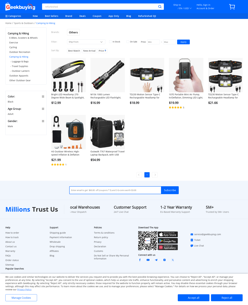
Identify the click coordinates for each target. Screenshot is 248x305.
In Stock (114, 41)
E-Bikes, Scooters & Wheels (23, 37)
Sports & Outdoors (24, 23)
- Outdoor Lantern (20, 70)
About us (10, 241)
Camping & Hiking (18, 56)
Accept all (193, 297)
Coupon (97, 16)
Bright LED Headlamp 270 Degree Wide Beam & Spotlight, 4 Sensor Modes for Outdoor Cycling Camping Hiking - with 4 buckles (68, 96)
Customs (98, 250)
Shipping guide (58, 232)
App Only (113, 16)
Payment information (61, 237)
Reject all (227, 297)
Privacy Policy (24, 289)
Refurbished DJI (147, 16)
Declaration (100, 246)
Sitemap (9, 264)
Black (11, 101)
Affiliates (54, 250)
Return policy (101, 237)
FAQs (8, 255)
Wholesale (55, 241)
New (35, 16)
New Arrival (89, 50)
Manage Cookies (21, 297)
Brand (68, 16)
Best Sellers (51, 16)
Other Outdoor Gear (20, 80)
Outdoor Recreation (19, 51)
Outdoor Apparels (18, 75)
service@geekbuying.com (205, 234)
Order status (12, 260)
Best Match (74, 50)
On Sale (132, 41)
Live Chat (197, 245)
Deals (82, 16)
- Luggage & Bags (19, 61)
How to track (12, 237)
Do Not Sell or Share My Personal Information (111, 257)
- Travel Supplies (19, 66)
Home (8, 23)
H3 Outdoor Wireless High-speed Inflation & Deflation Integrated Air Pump (65, 153)
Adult (11, 113)
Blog (128, 16)
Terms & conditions (104, 232)
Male (11, 126)
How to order (12, 232)
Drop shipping (57, 246)
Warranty (10, 250)
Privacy (97, 241)
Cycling (13, 47)
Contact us (11, 246)
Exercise (13, 42)
